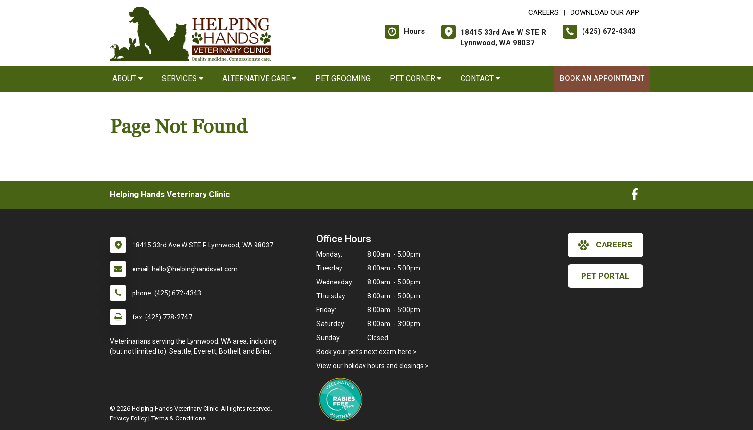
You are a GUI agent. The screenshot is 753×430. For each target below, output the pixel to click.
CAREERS (543, 12)
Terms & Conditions (178, 418)
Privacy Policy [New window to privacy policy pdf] (128, 418)
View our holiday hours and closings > (372, 365)
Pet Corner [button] (415, 78)
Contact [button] (480, 78)
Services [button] (182, 78)
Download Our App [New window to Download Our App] (605, 12)
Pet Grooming (343, 78)
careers (605, 245)
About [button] (127, 78)
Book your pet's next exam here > (366, 352)
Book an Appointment (602, 78)
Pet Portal (605, 276)
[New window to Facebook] (634, 196)
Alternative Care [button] (259, 78)
